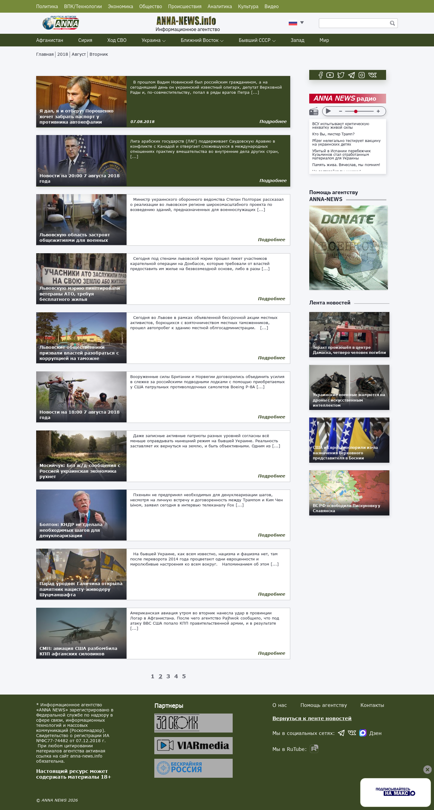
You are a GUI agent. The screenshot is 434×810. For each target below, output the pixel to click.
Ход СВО (117, 40)
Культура (248, 6)
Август (79, 54)
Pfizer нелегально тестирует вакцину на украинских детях (346, 142)
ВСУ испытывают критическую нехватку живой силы (340, 125)
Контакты (372, 705)
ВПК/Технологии (83, 6)
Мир (324, 40)
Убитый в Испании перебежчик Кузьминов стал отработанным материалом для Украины (341, 154)
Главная (45, 54)
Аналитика (220, 6)
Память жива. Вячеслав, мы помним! (346, 165)
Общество (150, 6)
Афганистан (49, 40)
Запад (298, 40)
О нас (279, 705)
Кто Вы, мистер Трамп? (333, 134)
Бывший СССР (254, 40)
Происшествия (185, 6)
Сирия (85, 40)
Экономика (120, 6)
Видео (272, 6)
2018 (62, 54)
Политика (47, 6)
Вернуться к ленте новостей (312, 718)
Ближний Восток (200, 40)
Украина (151, 40)
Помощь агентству (323, 705)
